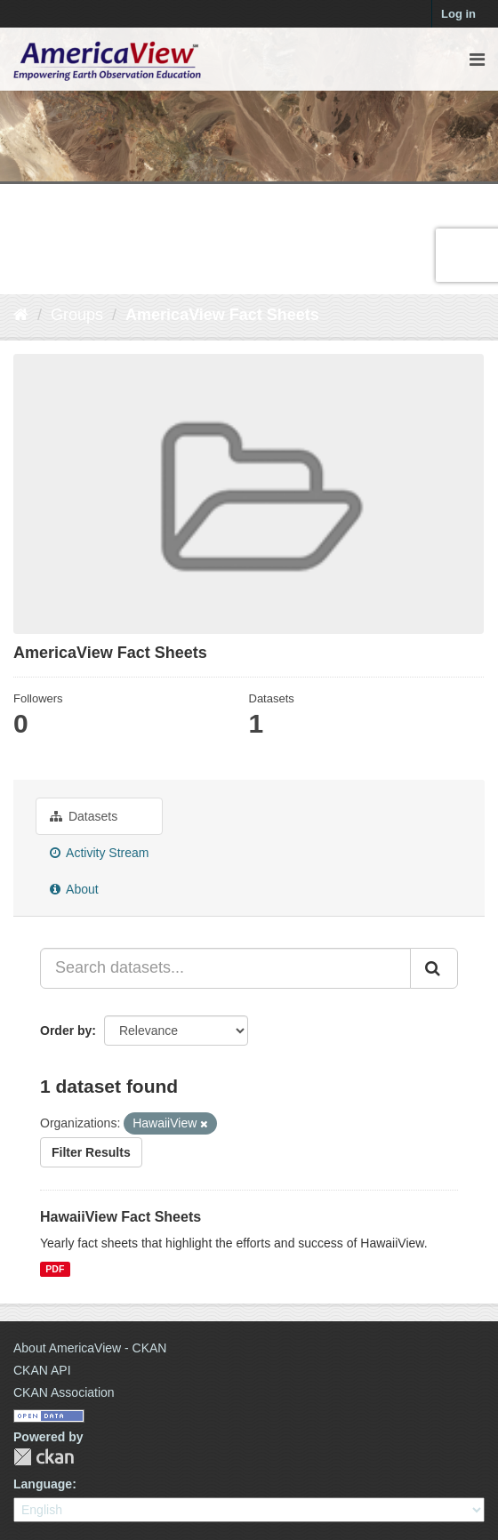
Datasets (83, 816)
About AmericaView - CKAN (89, 1348)
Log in (458, 13)
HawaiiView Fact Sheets (120, 1216)
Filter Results (91, 1152)
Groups (77, 315)
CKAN (43, 1457)
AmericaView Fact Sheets (222, 315)
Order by (66, 1030)
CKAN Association (64, 1392)
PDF (54, 1268)
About (74, 889)
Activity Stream (99, 853)
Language (42, 1484)
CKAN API (42, 1370)
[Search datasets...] (225, 968)
